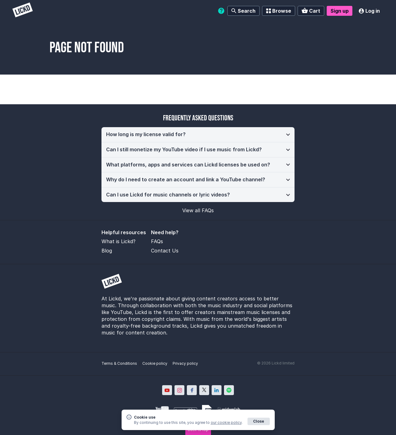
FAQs (157, 241)
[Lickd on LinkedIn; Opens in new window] (217, 390)
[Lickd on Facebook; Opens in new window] (192, 390)
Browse (278, 11)
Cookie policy (154, 363)
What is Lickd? (118, 241)
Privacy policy (185, 363)
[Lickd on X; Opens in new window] (204, 390)
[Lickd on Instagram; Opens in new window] (179, 390)
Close (258, 421)
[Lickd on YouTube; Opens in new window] (167, 390)
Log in (369, 11)
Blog (106, 251)
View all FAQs (198, 210)
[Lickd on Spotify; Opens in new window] (229, 390)
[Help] (221, 11)
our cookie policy (226, 422)
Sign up (339, 11)
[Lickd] (22, 10)
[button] (198, 134)
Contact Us (165, 251)
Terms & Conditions (119, 363)
